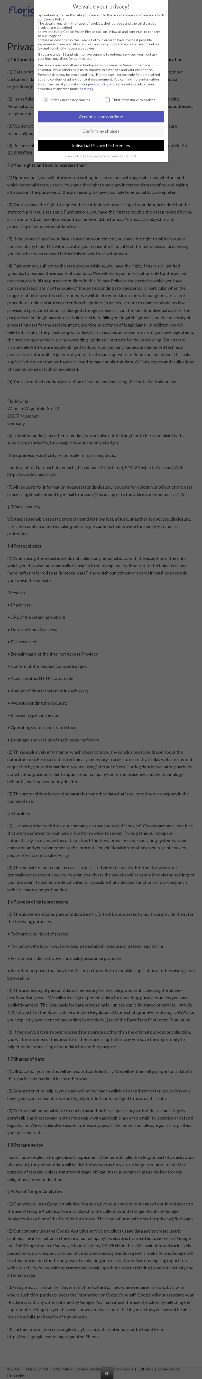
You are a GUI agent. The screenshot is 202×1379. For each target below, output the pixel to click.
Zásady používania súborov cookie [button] (104, 149)
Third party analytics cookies (130, 94)
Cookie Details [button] (74, 149)
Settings (86, 83)
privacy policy (98, 78)
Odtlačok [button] (131, 149)
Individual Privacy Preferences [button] (101, 139)
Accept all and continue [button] (101, 110)
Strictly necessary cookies (67, 94)
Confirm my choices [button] (101, 125)
